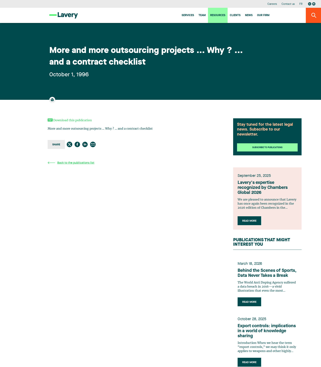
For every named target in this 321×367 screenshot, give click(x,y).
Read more (249, 221)
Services (188, 15)
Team (202, 15)
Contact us (288, 4)
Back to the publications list (71, 162)
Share (56, 144)
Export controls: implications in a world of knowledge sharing (267, 331)
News (249, 15)
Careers (272, 4)
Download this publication (72, 120)
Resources (217, 15)
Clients (235, 15)
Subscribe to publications (267, 147)
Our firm (263, 15)
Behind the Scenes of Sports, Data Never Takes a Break (267, 273)
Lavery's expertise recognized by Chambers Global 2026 (263, 188)
